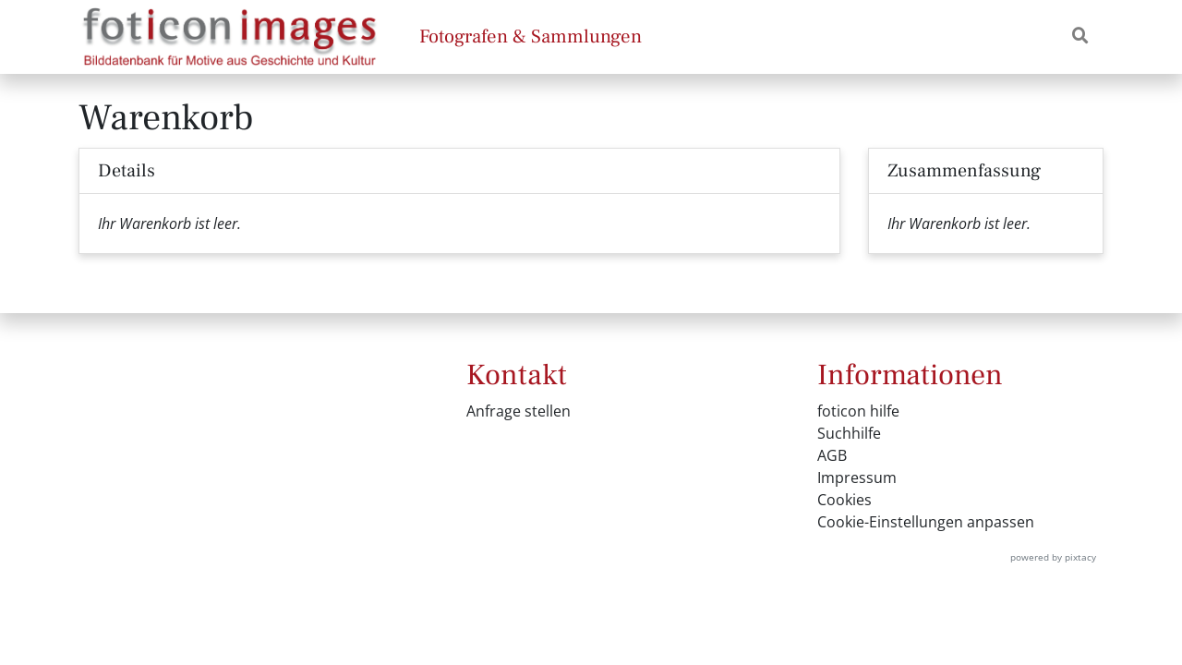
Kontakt (516, 375)
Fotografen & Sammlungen (530, 36)
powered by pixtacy (1053, 556)
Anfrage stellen (518, 411)
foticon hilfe (858, 411)
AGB (832, 455)
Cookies (844, 500)
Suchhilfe (849, 433)
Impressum (857, 477)
